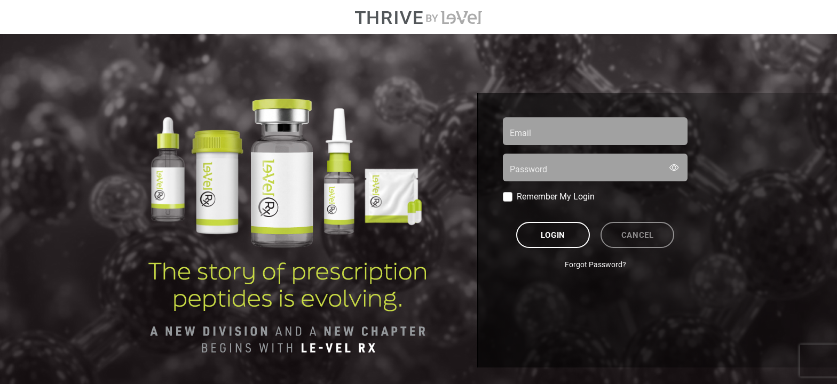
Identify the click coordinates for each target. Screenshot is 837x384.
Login (553, 234)
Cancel (637, 234)
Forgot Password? (595, 264)
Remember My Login (556, 196)
